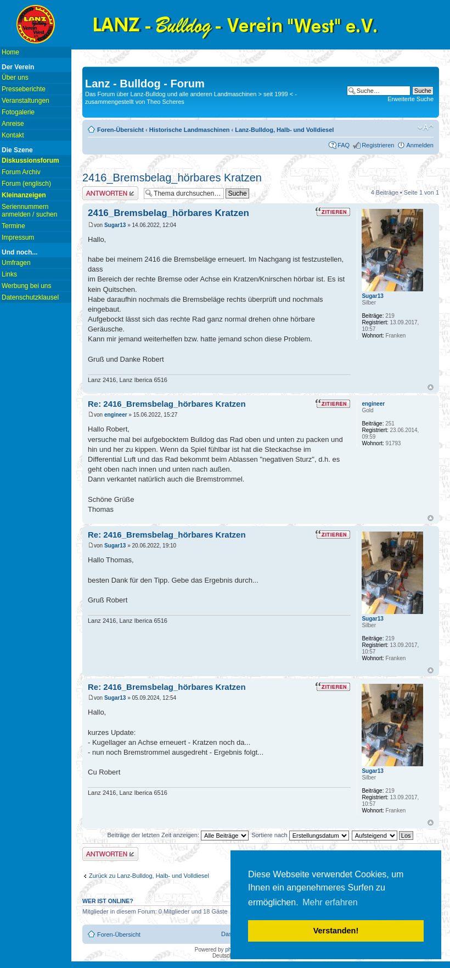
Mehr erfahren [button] (330, 902)
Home (10, 52)
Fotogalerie (18, 112)
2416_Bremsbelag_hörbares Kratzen (172, 178)
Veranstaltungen (25, 100)
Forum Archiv (21, 172)
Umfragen (16, 263)
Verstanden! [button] (335, 930)
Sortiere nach (299, 835)
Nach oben (431, 387)
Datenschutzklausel (30, 297)
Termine (13, 226)
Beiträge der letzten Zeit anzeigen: (178, 835)
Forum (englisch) (26, 183)
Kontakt (13, 135)
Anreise (13, 124)
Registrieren (378, 145)
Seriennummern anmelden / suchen (29, 210)
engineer (115, 415)
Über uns (15, 77)
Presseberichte (24, 89)
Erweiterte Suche (410, 99)
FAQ (344, 145)
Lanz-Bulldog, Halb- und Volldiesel (284, 129)
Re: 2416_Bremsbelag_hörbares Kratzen (167, 403)
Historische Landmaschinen (189, 129)
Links (9, 274)
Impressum (18, 237)
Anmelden (420, 145)
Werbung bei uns (27, 286)
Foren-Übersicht (120, 129)
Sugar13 (115, 225)
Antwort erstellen (110, 193)
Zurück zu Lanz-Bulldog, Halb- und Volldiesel (149, 875)
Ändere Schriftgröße (426, 127)
